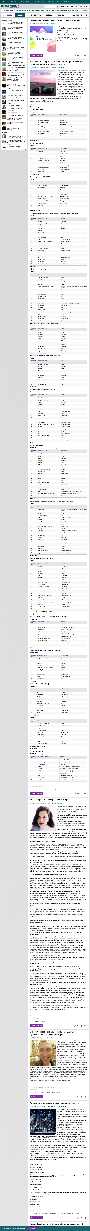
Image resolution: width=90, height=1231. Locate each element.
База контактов (53, 1)
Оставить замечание (36, 58)
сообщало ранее (47, 1081)
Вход (62, 6)
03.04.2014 (33, 26)
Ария (39, 1218)
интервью (36, 1024)
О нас (4, 1)
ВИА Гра (35, 1095)
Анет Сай (42, 1024)
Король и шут (52, 1218)
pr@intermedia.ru (65, 41)
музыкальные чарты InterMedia (42, 791)
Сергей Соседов (55, 1095)
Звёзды (49, 15)
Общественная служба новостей (45, 1089)
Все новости (8, 15)
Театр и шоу (61, 15)
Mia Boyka (54, 791)
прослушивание (61, 1218)
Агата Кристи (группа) (73, 1218)
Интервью (59, 805)
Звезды (42, 805)
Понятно (32, 1228)
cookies (23, 1228)
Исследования (39, 1)
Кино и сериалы (34, 15)
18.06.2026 (33, 70)
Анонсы (53, 26)
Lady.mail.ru (39, 1018)
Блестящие (47, 1095)
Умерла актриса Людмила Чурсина (48, 10)
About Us (13, 1)
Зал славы (66, 1)
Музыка (20, 15)
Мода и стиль (76, 15)
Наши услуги (25, 1)
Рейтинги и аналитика (57, 70)
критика (41, 1095)
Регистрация (70, 6)
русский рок (45, 1218)
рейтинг (35, 1218)
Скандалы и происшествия (59, 1040)
